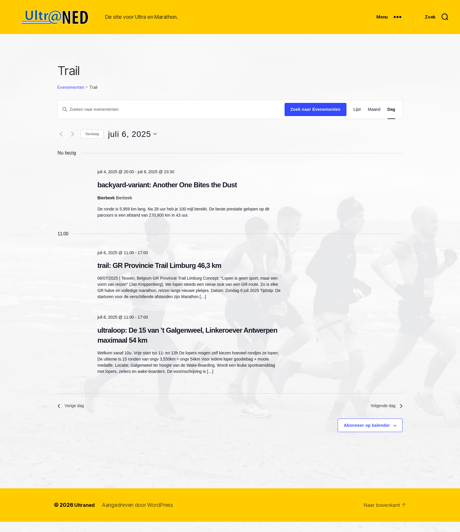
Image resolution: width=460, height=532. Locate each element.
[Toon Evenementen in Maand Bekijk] (374, 118)
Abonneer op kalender (367, 435)
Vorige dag (72, 415)
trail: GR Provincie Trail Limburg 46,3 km (159, 274)
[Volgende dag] (72, 142)
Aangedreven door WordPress (139, 515)
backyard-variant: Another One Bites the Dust (167, 194)
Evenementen (71, 96)
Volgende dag (384, 415)
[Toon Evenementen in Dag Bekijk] (391, 118)
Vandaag (92, 143)
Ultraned (85, 515)
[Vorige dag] (61, 142)
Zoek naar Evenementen (315, 118)
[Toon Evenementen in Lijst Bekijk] (357, 118)
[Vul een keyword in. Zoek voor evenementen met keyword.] (171, 118)
